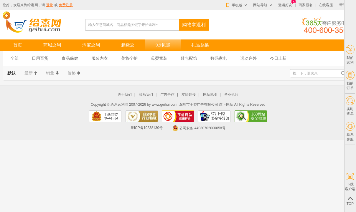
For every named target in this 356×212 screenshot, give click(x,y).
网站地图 (210, 95)
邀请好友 (285, 5)
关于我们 (125, 95)
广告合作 (167, 95)
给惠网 (32, 5)
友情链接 (189, 95)
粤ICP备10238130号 (147, 128)
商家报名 (306, 5)
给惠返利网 (119, 104)
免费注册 (66, 5)
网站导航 (260, 5)
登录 (49, 5)
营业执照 (231, 95)
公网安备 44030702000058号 (198, 128)
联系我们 (146, 95)
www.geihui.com (164, 104)
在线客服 (326, 5)
